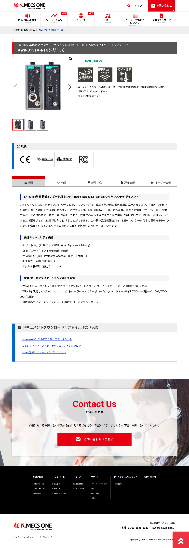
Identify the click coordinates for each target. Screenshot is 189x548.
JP (136, 5)
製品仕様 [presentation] (95, 182)
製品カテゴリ (38, 489)
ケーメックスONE (135, 22)
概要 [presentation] (29, 182)
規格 (93, 498)
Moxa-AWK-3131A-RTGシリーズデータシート (48, 339)
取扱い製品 (29, 30)
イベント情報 (78, 489)
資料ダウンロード (161, 21)
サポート (107, 21)
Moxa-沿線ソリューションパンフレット (45, 352)
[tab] (28, 181)
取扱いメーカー (39, 484)
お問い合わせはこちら (94, 439)
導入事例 (37, 493)
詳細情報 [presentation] (128, 182)
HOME (17, 30)
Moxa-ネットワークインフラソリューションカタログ (53, 345)
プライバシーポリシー (24, 537)
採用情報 (118, 484)
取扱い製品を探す (27, 21)
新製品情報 (78, 484)
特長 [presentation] (62, 182)
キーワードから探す (99, 484)
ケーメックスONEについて (125, 477)
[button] (69, 86)
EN (140, 5)
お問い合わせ (150, 477)
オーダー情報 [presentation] (161, 182)
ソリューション (54, 17)
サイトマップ (45, 537)
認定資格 (95, 493)
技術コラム (57, 489)
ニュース (81, 17)
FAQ (93, 489)
